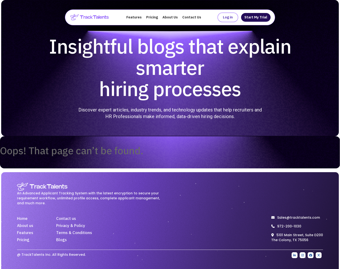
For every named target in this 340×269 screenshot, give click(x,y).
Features (134, 17)
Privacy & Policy (70, 226)
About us (25, 226)
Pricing (152, 17)
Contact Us (191, 17)
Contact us (66, 219)
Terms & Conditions (74, 233)
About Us (170, 17)
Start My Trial (255, 17)
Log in (228, 17)
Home (22, 219)
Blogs (61, 240)
